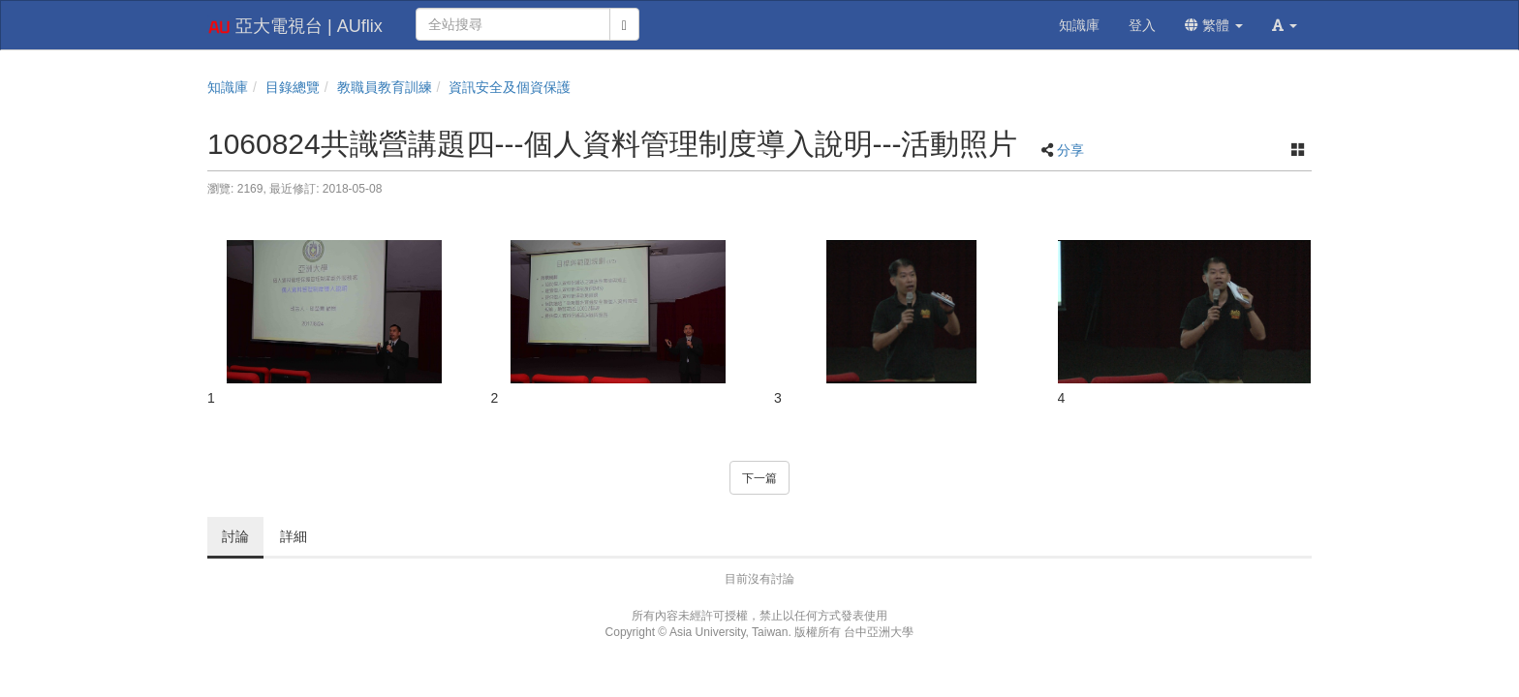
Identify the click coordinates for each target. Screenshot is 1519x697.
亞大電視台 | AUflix (295, 27)
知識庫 (227, 87)
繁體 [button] (1214, 25)
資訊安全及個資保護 (510, 87)
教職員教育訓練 (384, 87)
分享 (1070, 150)
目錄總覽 (292, 87)
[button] (1284, 25)
